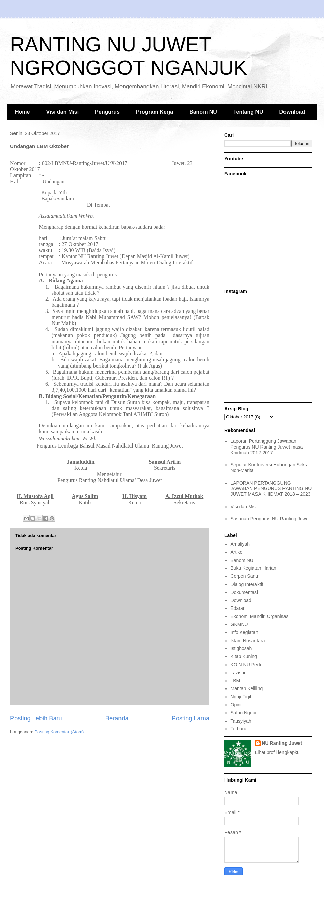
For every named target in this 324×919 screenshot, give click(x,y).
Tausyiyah (241, 721)
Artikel (237, 552)
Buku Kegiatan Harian (253, 568)
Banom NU (203, 112)
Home (22, 112)
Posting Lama (190, 718)
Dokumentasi (244, 592)
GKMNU (239, 624)
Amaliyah (240, 544)
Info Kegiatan (245, 632)
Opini (236, 704)
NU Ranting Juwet (282, 743)
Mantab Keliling (247, 688)
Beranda (117, 718)
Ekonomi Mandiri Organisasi (260, 616)
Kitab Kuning (244, 656)
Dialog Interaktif (247, 584)
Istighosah (241, 648)
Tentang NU (248, 112)
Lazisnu (239, 672)
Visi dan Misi (62, 112)
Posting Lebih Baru (36, 718)
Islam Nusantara (248, 640)
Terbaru (238, 728)
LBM (235, 680)
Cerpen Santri (245, 576)
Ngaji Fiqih (242, 696)
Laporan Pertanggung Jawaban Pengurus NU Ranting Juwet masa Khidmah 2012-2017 (267, 446)
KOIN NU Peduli (248, 664)
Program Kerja (154, 112)
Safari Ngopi (243, 712)
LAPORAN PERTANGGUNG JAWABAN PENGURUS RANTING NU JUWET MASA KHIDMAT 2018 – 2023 (271, 488)
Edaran (238, 608)
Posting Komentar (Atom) (59, 731)
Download (292, 112)
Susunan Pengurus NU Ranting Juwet (270, 518)
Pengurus (107, 112)
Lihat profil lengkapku (277, 752)
